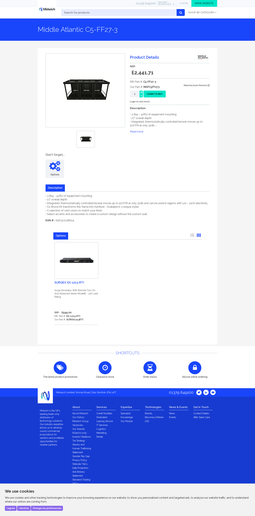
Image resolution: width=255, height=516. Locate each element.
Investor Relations (81, 436)
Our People (127, 421)
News (172, 413)
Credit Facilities (104, 413)
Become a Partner (154, 417)
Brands (148, 413)
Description (55, 187)
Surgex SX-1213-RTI (69, 282)
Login (184, 3)
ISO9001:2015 (79, 433)
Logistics (101, 429)
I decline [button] (24, 508)
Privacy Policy (79, 460)
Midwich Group (80, 421)
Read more (136, 131)
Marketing (101, 433)
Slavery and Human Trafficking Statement (81, 448)
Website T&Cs (79, 464)
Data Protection (80, 468)
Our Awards (78, 429)
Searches (164, 3)
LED (147, 421)
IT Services (102, 425)
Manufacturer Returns (196, 85)
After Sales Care (201, 417)
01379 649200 (146, 3)
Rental (99, 436)
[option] (85, 139)
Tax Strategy (78, 440)
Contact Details (201, 413)
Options (61, 235)
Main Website (204, 3)
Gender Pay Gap (81, 456)
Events (172, 417)
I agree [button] (11, 508)
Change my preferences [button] (47, 508)
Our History (78, 417)
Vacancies (77, 425)
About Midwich (80, 413)
